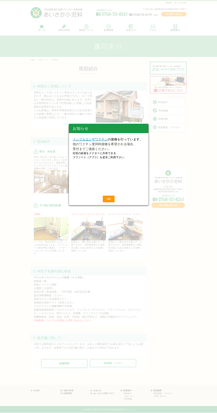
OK (109, 241)
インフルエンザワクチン (90, 181)
